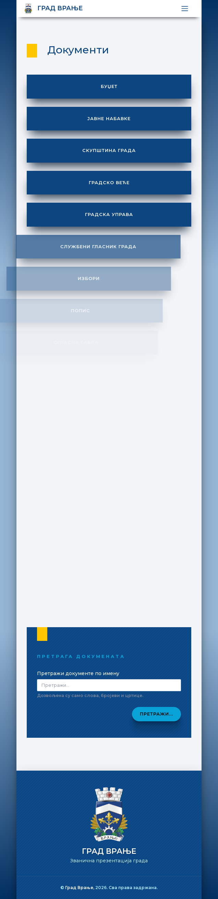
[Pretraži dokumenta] (109, 685)
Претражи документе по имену (78, 673)
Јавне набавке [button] (109, 118)
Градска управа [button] (109, 214)
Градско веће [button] (109, 182)
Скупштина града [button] (109, 150)
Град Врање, (80, 887)
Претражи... (156, 714)
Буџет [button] (109, 86)
